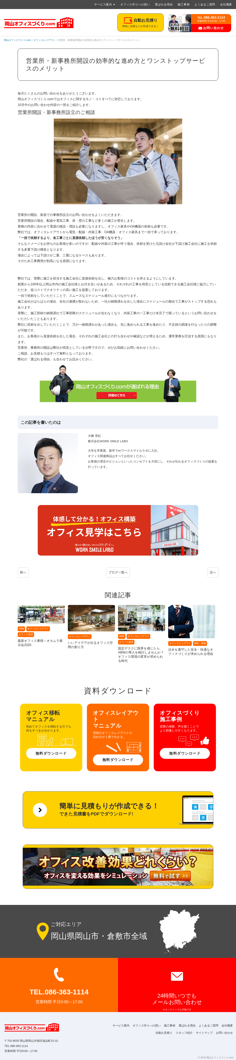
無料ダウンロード (51, 753)
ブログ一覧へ (118, 572)
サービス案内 (103, 4)
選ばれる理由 (164, 4)
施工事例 (183, 4)
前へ (23, 572)
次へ (213, 572)
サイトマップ (203, 1032)
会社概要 (226, 4)
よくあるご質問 (204, 4)
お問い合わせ (211, 28)
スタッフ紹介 (182, 1032)
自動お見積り (161, 1032)
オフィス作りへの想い (135, 4)
